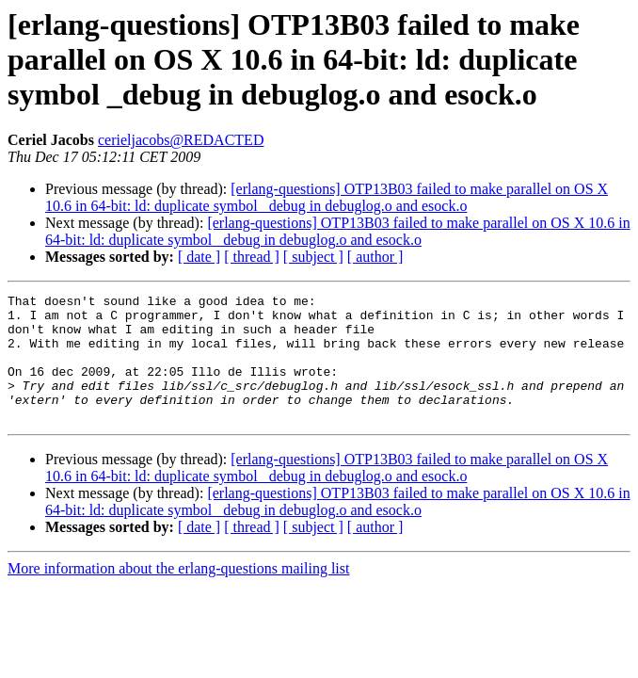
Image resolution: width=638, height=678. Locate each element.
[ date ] (199, 257)
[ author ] (375, 257)
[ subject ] (313, 257)
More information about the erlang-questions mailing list (178, 594)
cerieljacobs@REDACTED (180, 140)
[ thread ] (251, 257)
